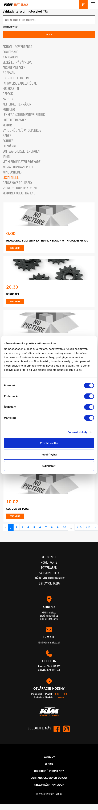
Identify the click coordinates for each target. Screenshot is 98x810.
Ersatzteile (11, 177)
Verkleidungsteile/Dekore (21, 162)
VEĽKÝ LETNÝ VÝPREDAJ (17, 62)
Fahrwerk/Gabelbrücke (20, 83)
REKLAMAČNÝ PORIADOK (49, 784)
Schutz (8, 141)
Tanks (6, 156)
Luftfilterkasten (15, 120)
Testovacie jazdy (49, 583)
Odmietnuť (49, 465)
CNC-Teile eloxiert (16, 78)
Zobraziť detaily (77, 432)
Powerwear (49, 568)
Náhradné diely (49, 573)
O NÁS (49, 764)
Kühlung (9, 109)
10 (64, 527)
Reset (49, 34)
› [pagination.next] (95, 527)
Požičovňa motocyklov (49, 578)
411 (88, 527)
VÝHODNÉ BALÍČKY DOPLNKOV (22, 130)
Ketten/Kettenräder (17, 104)
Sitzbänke (10, 146)
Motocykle (49, 557)
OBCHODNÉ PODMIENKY (49, 771)
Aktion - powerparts (17, 46)
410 (79, 527)
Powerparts (49, 562)
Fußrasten (11, 88)
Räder (7, 135)
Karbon (8, 99)
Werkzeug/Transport (18, 167)
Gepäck (8, 94)
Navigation (10, 57)
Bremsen (9, 73)
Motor (7, 125)
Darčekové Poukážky (17, 182)
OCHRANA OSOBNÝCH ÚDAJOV (49, 777)
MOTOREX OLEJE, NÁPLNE (19, 193)
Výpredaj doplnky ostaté (20, 188)
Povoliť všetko (49, 443)
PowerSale (10, 52)
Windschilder (13, 172)
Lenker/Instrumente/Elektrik (24, 114)
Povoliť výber (49, 454)
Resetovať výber (10, 26)
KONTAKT (49, 757)
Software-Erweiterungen (21, 151)
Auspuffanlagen (14, 67)
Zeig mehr (15, 248)
